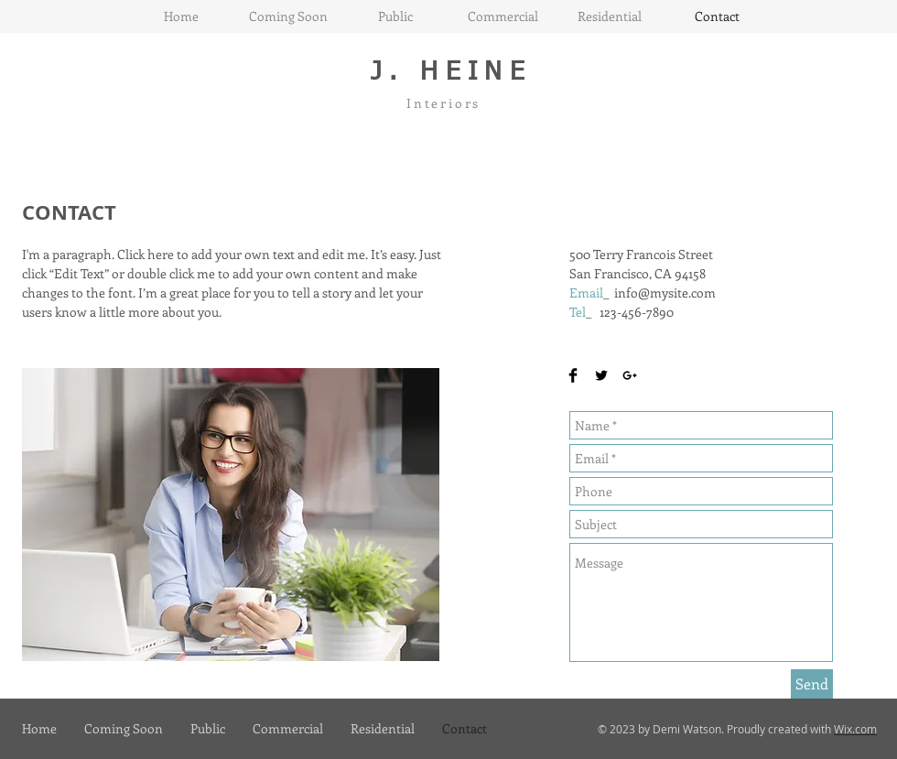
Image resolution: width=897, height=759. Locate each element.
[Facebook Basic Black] (573, 375)
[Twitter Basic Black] (601, 375)
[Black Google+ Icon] (629, 375)
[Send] (812, 684)
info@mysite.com (665, 292)
